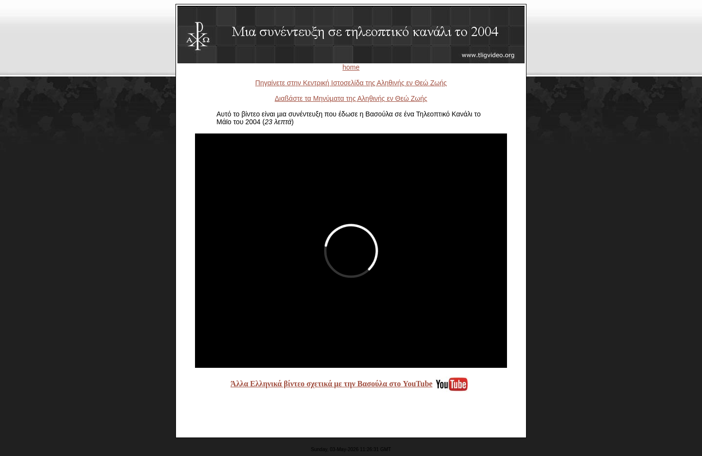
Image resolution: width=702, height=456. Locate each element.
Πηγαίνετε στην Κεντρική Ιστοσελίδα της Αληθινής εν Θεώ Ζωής (351, 83)
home (350, 67)
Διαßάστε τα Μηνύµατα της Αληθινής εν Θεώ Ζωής (350, 98)
